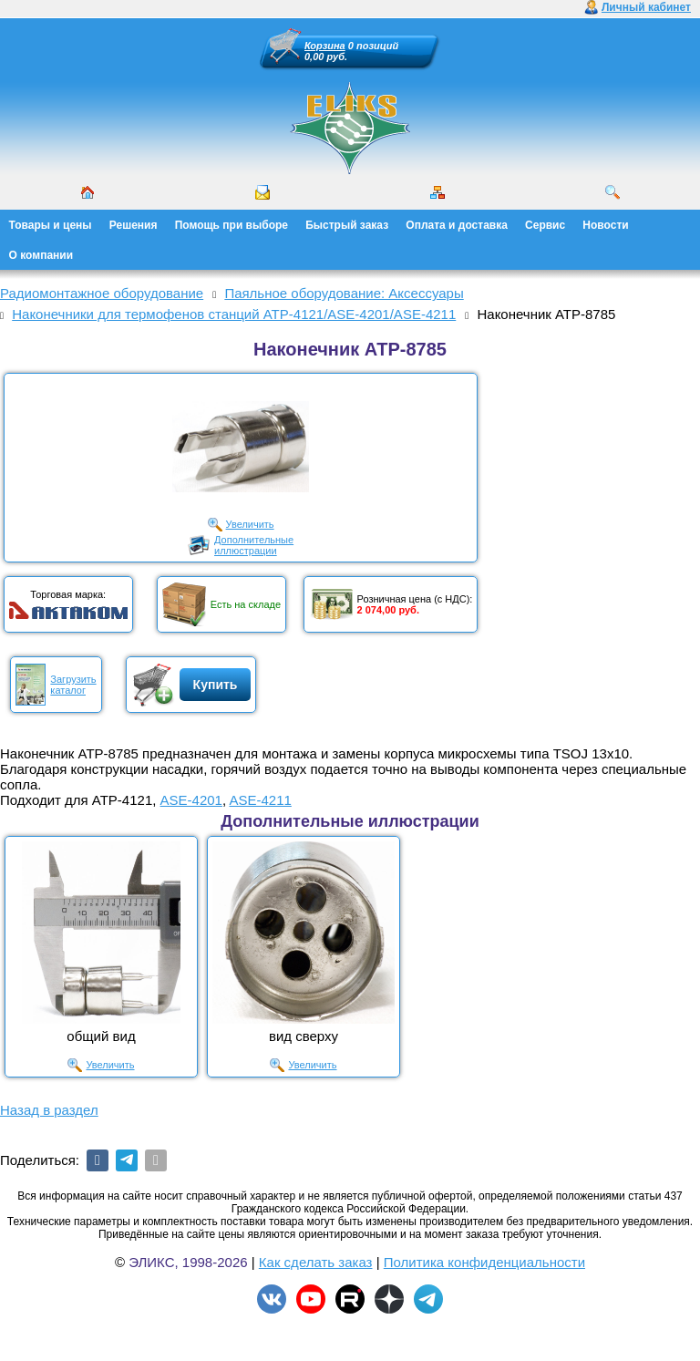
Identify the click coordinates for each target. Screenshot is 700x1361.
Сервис (545, 225)
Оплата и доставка (457, 225)
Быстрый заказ (346, 225)
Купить (215, 684)
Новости (605, 225)
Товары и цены (50, 225)
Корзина (324, 45)
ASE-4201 (191, 800)
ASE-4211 (260, 800)
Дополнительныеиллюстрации (253, 545)
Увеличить (250, 524)
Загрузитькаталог (73, 685)
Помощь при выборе (231, 225)
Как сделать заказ (316, 1262)
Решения (133, 225)
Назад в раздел (49, 1110)
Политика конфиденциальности (484, 1262)
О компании (41, 255)
